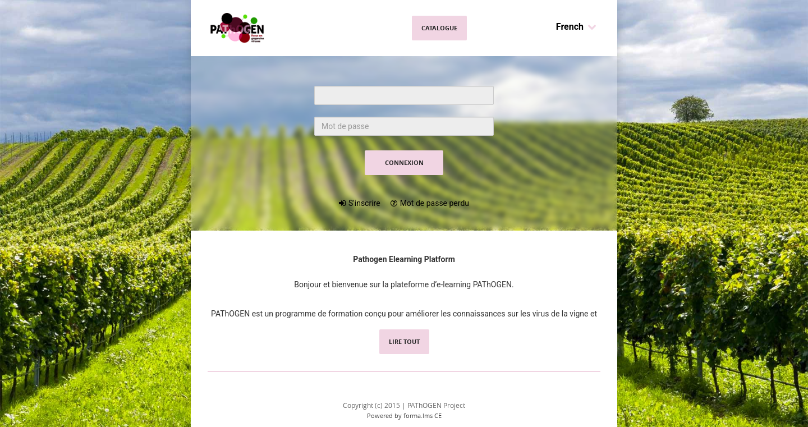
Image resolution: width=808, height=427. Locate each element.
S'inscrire (364, 203)
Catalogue (439, 28)
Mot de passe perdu (434, 203)
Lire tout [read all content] (404, 341)
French (576, 26)
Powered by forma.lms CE (404, 415)
